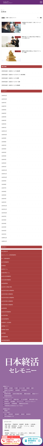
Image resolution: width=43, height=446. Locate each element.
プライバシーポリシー (30, 401)
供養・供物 (12, 434)
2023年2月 (4, 163)
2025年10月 (4, 99)
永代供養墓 (24, 390)
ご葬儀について (8, 399)
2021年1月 (4, 234)
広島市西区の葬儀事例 (8, 304)
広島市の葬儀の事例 (7, 286)
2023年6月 (4, 148)
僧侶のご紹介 (32, 433)
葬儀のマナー (18, 22)
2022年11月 (4, 173)
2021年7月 (4, 216)
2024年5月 (4, 113)
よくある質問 (24, 399)
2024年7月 (4, 106)
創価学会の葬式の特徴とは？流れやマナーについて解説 (31, 52)
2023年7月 (4, 145)
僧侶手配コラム (6, 272)
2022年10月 (4, 177)
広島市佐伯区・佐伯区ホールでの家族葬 (11, 85)
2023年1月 (4, 166)
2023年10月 (4, 134)
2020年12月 (4, 237)
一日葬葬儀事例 (6, 258)
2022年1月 (4, 202)
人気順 (6, 17)
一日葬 (15, 388)
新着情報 (5, 308)
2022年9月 (4, 180)
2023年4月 (4, 156)
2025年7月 (4, 102)
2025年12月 (4, 95)
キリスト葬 (21, 388)
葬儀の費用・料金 (33, 399)
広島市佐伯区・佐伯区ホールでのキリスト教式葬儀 (13, 74)
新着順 (3, 17)
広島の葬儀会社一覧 (9, 416)
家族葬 (5, 388)
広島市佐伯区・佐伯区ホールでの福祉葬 (11, 71)
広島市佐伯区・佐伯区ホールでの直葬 (10, 78)
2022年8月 (4, 184)
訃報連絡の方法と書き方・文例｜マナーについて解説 (31, 23)
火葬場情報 (14, 403)
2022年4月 (4, 195)
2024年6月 (4, 109)
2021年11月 (4, 209)
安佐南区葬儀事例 (7, 279)
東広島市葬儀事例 (7, 311)
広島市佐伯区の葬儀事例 (8, 290)
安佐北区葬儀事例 (7, 276)
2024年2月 (4, 124)
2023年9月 (4, 138)
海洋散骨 (18, 390)
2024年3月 (4, 120)
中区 (5, 414)
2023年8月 (4, 141)
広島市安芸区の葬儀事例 (8, 297)
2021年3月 (4, 227)
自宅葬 (10, 388)
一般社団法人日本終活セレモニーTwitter (13, 405)
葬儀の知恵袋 (6, 329)
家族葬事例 (5, 283)
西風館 (4, 333)
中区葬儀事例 (6, 262)
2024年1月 (4, 127)
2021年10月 (4, 212)
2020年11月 (4, 241)
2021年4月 (4, 223)
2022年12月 (4, 170)
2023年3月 (4, 159)
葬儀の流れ (16, 399)
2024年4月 (4, 116)
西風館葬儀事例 (6, 340)
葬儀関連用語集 (8, 395)
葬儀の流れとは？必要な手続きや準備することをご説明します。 (31, 37)
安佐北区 (11, 414)
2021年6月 (4, 219)
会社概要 (13, 401)
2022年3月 (4, 198)
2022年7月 (4, 187)
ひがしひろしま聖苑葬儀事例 (9, 255)
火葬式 (27, 388)
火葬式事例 (5, 315)
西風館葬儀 (5, 336)
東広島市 (28, 414)
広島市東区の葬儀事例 (8, 301)
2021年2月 (4, 230)
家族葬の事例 (7, 393)
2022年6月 (4, 191)
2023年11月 (4, 131)
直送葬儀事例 (6, 318)
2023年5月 (4, 152)
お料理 (6, 434)
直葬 (32, 388)
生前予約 (6, 401)
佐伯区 (22, 414)
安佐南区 (17, 414)
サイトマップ (20, 401)
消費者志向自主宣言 (23, 403)
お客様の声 (5, 251)
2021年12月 (4, 205)
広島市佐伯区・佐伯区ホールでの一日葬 (11, 81)
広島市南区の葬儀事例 (8, 294)
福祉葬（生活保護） (7, 322)
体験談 (4, 265)
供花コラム (5, 269)
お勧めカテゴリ (12, 17)
